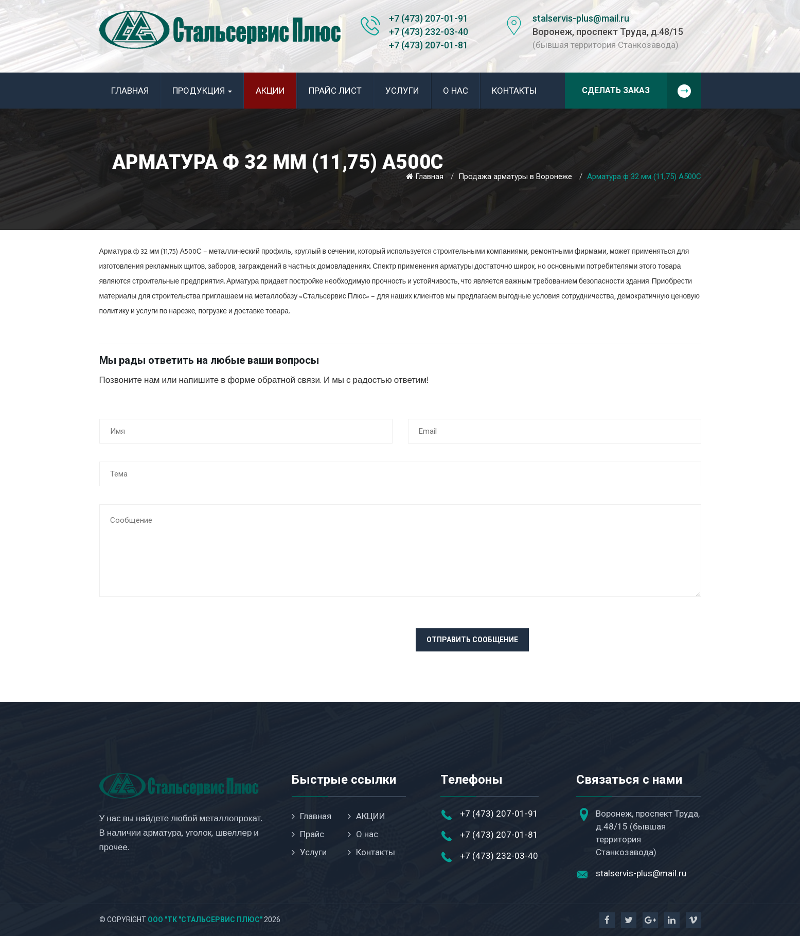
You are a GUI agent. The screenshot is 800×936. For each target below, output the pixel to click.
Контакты (514, 90)
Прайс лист (335, 90)
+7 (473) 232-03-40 (428, 31)
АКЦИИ (270, 90)
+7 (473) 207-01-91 (428, 18)
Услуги (402, 90)
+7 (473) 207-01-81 (428, 45)
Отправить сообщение (472, 639)
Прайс (308, 834)
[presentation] (177, 648)
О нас (455, 90)
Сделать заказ (641, 91)
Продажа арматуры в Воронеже (515, 176)
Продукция (202, 90)
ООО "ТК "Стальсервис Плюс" (205, 919)
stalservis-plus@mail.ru (580, 18)
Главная (130, 90)
